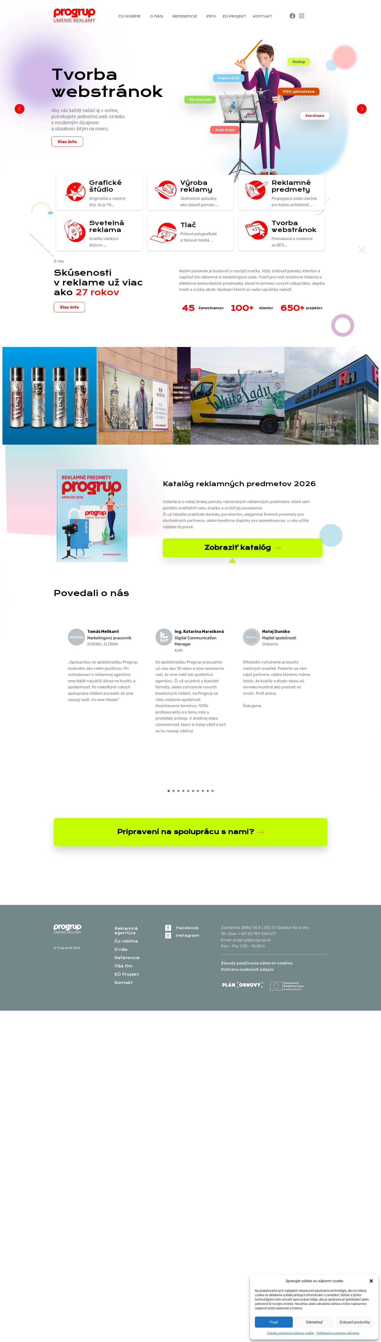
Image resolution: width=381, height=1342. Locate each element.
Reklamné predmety (291, 186)
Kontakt (264, 16)
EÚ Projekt (234, 16)
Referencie (186, 16)
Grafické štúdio (104, 186)
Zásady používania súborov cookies (257, 963)
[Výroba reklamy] (163, 190)
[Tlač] (163, 233)
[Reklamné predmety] (254, 190)
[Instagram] (168, 935)
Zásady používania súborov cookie (290, 1333)
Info (211, 16)
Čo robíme (130, 16)
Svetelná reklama (105, 226)
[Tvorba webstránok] (254, 231)
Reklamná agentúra (126, 930)
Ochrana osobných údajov (247, 969)
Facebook (187, 927)
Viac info (67, 141)
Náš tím (123, 966)
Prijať (274, 1322)
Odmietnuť (314, 1322)
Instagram (187, 935)
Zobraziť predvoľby (354, 1322)
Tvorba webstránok (293, 226)
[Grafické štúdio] (72, 192)
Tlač (188, 225)
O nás (158, 16)
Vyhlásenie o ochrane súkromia (337, 1333)
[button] (371, 1281)
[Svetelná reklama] (72, 231)
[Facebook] (168, 928)
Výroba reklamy (196, 186)
